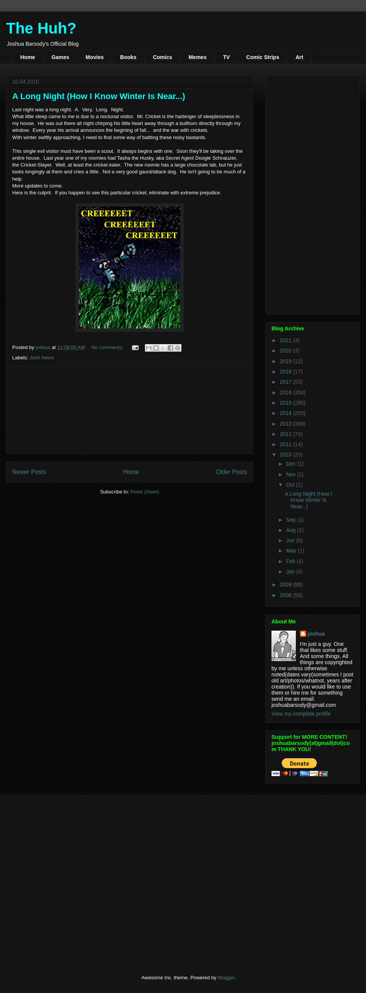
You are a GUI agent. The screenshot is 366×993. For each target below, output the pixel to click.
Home (27, 57)
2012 (286, 434)
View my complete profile (301, 714)
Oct (291, 485)
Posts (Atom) (144, 492)
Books (128, 57)
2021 (286, 340)
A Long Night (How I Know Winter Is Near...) (98, 96)
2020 (286, 351)
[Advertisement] (130, 410)
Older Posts (231, 472)
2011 (286, 444)
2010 (286, 455)
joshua (316, 634)
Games (60, 57)
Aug (291, 530)
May (291, 551)
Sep (291, 520)
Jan (291, 572)
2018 (286, 371)
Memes (197, 57)
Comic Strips (262, 57)
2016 (286, 392)
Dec (291, 464)
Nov (291, 474)
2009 (286, 584)
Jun (291, 540)
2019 (286, 361)
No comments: (107, 347)
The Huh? (41, 28)
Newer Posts (29, 472)
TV (226, 57)
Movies (95, 57)
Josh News (42, 357)
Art (299, 57)
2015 (286, 403)
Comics (162, 57)
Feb (291, 561)
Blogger (226, 977)
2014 (286, 413)
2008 (286, 595)
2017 (286, 382)
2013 (286, 424)
